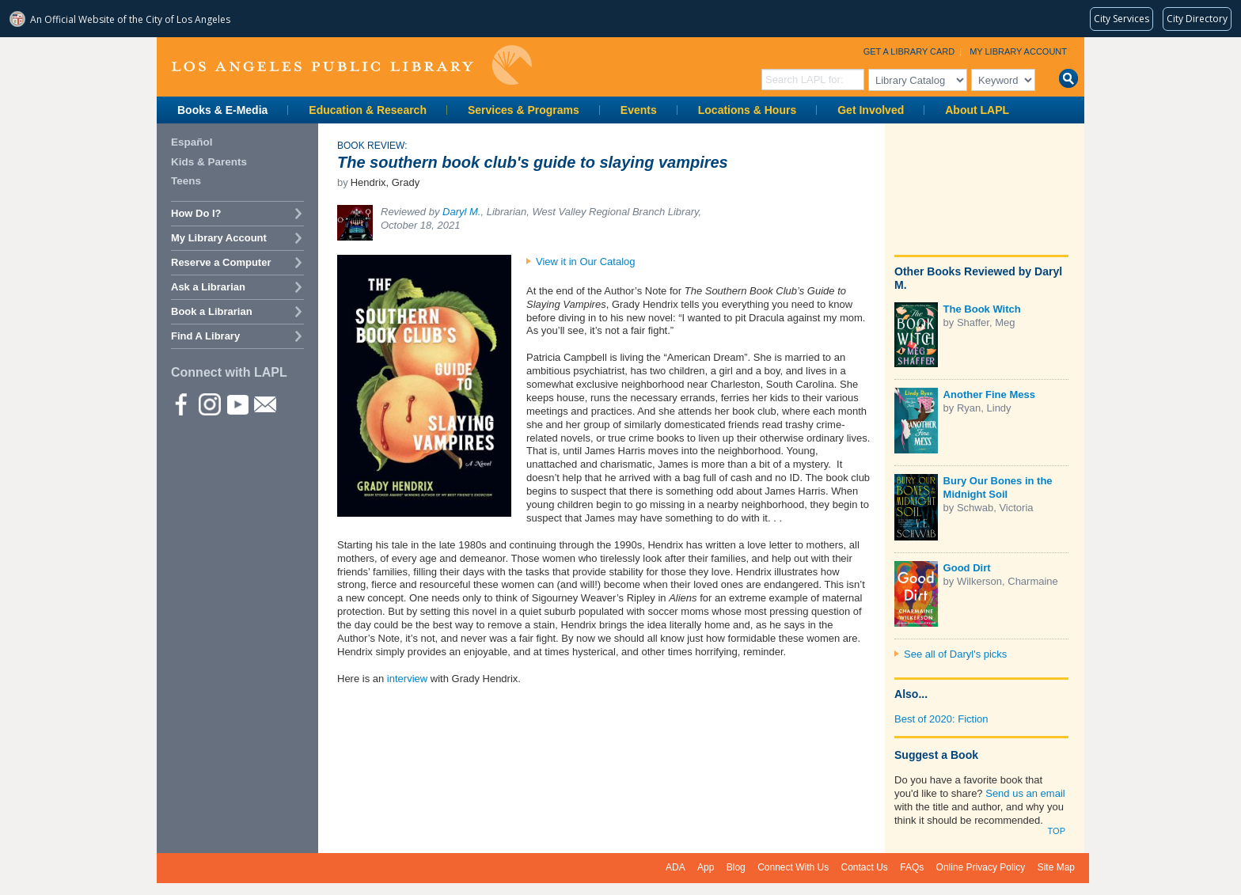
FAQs (912, 867)
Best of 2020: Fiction (941, 719)
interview (405, 679)
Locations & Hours (747, 110)
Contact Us (864, 867)
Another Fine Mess (989, 394)
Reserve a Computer (221, 262)
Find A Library (205, 336)
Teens (186, 181)
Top (1056, 831)
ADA (675, 867)
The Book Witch (982, 309)
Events (638, 110)
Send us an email (1025, 793)
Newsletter (264, 403)
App (705, 867)
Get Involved (870, 110)
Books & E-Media (222, 110)
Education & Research (368, 110)
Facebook (181, 403)
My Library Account (1018, 51)
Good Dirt (967, 568)
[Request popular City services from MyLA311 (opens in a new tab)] (1121, 19)
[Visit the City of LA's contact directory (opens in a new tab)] (1197, 19)
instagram (209, 403)
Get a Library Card (909, 51)
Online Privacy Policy (981, 867)
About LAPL (977, 110)
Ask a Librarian (208, 287)
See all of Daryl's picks (955, 654)
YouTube (236, 403)
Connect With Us (793, 867)
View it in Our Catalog (586, 261)
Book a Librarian (211, 311)
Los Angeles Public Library (351, 65)
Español (192, 142)
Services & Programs (523, 110)
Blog (736, 867)
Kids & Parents (209, 162)
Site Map (1056, 867)
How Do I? (196, 213)
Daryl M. (461, 212)
